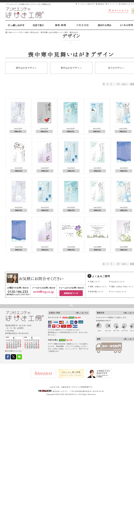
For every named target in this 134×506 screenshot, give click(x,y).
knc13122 (97, 168)
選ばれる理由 (104, 25)
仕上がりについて (118, 282)
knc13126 (123, 207)
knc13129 (96, 129)
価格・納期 (60, 25)
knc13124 (18, 207)
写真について (95, 282)
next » (125, 84)
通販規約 (101, 4)
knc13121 (71, 168)
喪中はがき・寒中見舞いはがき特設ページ (47, 32)
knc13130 (18, 168)
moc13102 (71, 247)
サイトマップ (113, 4)
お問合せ (124, 4)
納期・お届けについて (98, 287)
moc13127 (45, 168)
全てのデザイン (116, 68)
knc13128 (44, 129)
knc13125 (71, 207)
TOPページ (11, 32)
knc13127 (45, 247)
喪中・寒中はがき (71, 32)
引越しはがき (16, 25)
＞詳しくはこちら (81, 313)
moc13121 (45, 207)
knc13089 (97, 247)
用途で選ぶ (38, 25)
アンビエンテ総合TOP (86, 4)
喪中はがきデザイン (26, 68)
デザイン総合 (24, 32)
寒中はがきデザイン (71, 68)
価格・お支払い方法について (122, 287)
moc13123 (19, 247)
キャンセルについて (118, 292)
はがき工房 (25, 13)
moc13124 (18, 129)
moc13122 (98, 207)
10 (118, 84)
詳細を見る (18, 131)
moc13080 (124, 247)
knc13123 (123, 168)
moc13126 (123, 129)
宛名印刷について (96, 292)
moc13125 (71, 129)
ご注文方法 (82, 25)
